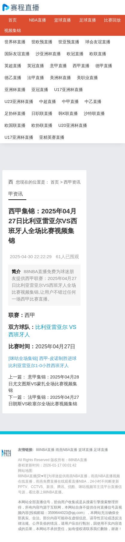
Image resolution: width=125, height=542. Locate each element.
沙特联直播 (94, 113)
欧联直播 (97, 53)
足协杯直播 (14, 113)
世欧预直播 (41, 41)
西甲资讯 (72, 182)
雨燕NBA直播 (66, 450)
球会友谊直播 (97, 41)
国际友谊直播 (17, 53)
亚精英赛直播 (51, 137)
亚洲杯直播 (14, 89)
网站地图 (25, 471)
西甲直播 (81, 65)
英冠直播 (35, 65)
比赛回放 (112, 20)
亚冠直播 (39, 89)
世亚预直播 (68, 41)
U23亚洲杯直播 (18, 101)
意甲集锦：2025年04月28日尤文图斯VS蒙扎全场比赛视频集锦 (43, 383)
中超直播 (47, 101)
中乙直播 (93, 101)
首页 (12, 20)
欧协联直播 (41, 125)
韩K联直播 (68, 113)
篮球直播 (62, 20)
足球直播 (87, 20)
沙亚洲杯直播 (48, 53)
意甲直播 (58, 65)
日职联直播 (41, 113)
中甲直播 (70, 101)
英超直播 (12, 65)
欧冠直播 (75, 53)
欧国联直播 (14, 125)
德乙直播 (12, 77)
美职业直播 (87, 77)
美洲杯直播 (60, 77)
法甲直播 (35, 77)
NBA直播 (37, 20)
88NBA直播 (45, 450)
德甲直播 (103, 65)
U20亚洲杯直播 (72, 125)
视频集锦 (12, 30)
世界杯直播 (14, 41)
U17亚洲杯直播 (68, 89)
